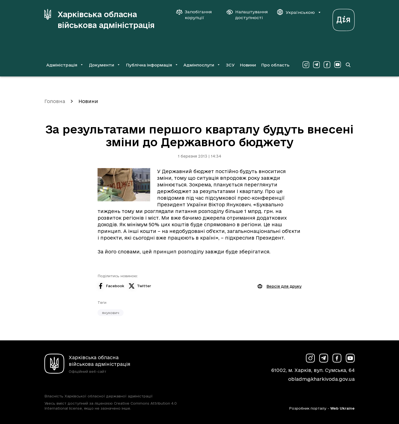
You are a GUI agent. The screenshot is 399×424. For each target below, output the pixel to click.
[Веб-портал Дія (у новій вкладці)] (343, 18)
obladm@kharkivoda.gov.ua (321, 379)
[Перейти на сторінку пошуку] (348, 64)
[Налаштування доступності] (247, 14)
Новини (248, 65)
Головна (54, 101)
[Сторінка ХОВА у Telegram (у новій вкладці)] (316, 64)
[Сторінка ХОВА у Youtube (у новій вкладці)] (337, 64)
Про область (275, 65)
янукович (110, 313)
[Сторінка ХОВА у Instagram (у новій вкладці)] (306, 64)
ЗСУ (230, 65)
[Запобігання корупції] (197, 14)
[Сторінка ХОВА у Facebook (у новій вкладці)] (327, 64)
